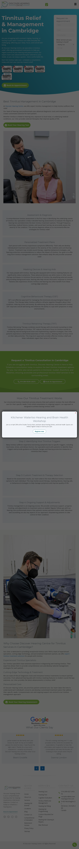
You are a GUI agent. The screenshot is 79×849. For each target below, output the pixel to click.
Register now (39, 431)
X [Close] (75, 413)
